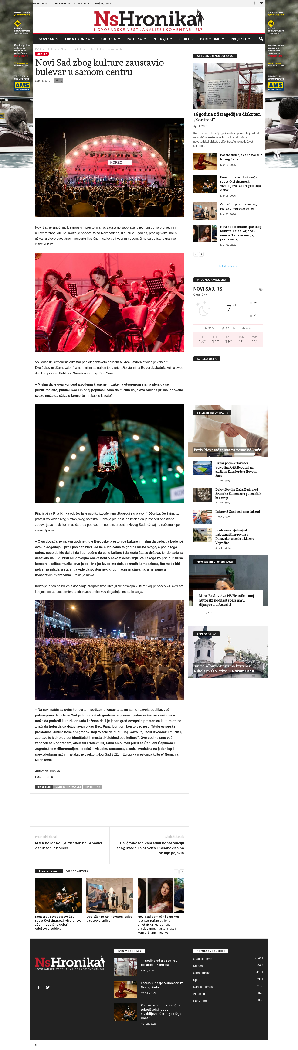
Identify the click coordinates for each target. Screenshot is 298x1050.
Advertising (83, 3)
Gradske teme (202, 959)
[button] (261, 39)
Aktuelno (199, 993)
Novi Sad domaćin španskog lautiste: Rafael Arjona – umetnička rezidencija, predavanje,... (241, 233)
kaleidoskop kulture (68, 786)
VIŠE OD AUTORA (77, 871)
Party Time (212, 39)
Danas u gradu (203, 986)
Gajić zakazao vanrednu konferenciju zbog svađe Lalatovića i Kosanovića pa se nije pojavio (150, 848)
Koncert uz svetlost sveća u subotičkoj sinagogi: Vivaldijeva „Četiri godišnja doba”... (240, 183)
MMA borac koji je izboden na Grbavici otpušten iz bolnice (68, 845)
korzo (89, 786)
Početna (39, 49)
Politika (136, 39)
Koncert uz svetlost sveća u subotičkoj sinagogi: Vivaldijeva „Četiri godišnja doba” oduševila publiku (58, 922)
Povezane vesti (49, 871)
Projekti (240, 39)
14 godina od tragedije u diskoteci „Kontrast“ (159, 962)
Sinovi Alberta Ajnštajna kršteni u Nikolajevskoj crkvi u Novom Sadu (224, 668)
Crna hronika (79, 39)
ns (98, 786)
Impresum (62, 3)
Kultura (110, 39)
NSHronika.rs (228, 266)
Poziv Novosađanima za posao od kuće (227, 450)
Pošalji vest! (104, 3)
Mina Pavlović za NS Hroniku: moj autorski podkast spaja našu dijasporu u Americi (226, 600)
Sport (186, 39)
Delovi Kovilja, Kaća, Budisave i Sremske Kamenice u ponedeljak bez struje (238, 494)
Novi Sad (48, 39)
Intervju (162, 39)
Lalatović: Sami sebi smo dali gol (237, 511)
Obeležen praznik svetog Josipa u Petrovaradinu (109, 918)
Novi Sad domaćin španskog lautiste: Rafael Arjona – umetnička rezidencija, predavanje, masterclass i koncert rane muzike (158, 924)
